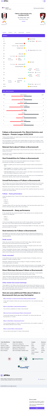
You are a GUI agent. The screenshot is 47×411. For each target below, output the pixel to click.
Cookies (32, 350)
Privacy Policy (34, 348)
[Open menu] (44, 1)
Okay (37, 408)
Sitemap (32, 353)
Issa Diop (22, 45)
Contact (32, 347)
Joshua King (21, 64)
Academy (43, 350)
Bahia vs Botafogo (4, 350)
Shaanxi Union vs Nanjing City (18, 343)
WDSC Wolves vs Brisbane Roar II (19, 348)
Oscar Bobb (21, 56)
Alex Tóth (31, 84)
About (32, 343)
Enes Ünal (31, 72)
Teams (42, 347)
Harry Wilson (13, 56)
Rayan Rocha (33, 50)
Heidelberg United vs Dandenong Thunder (21, 345)
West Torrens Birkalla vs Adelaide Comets (20, 350)
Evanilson (39, 41)
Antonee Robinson (19, 66)
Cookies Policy (40, 404)
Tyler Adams (32, 41)
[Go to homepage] (4, 1)
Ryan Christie (32, 39)
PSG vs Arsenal (3, 343)
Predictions (43, 343)
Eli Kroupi (38, 72)
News (42, 352)
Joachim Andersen (19, 43)
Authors (32, 345)
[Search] (42, 1)
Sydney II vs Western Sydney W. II (19, 347)
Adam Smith (38, 50)
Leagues (43, 345)
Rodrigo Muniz (20, 48)
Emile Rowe (14, 45)
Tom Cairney (12, 64)
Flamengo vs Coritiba (5, 345)
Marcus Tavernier (33, 86)
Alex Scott (32, 62)
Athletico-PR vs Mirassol (5, 347)
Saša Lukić (21, 53)
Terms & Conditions (35, 352)
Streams (42, 348)
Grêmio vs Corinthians (5, 348)
